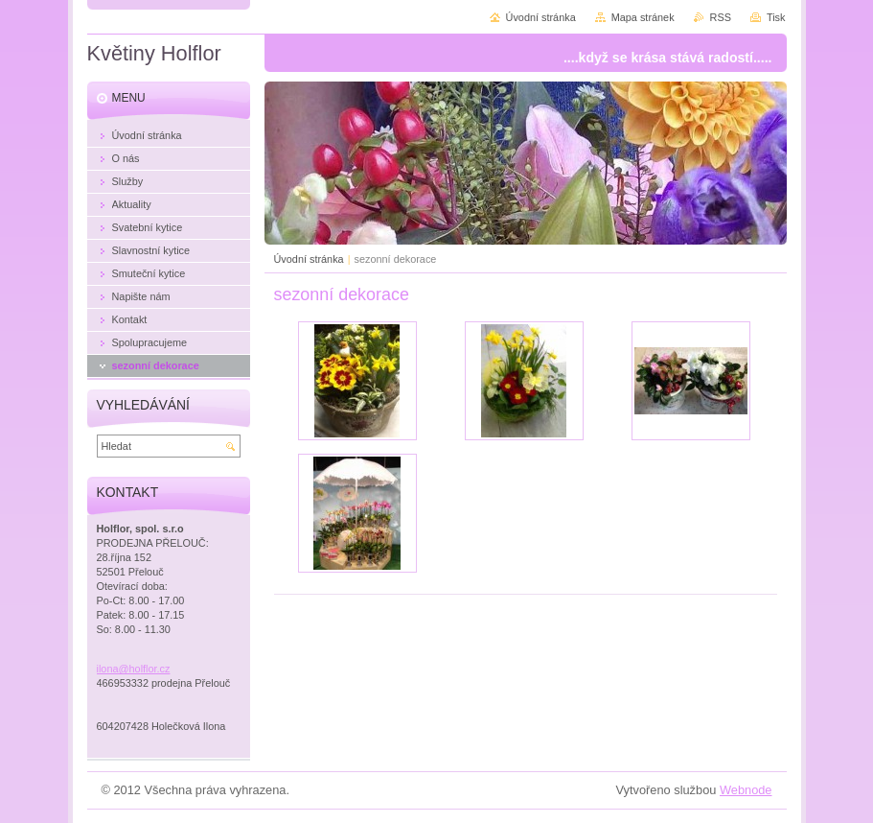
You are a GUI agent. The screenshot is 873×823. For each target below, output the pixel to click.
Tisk (776, 17)
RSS (720, 17)
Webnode (746, 790)
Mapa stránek (643, 17)
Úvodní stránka (309, 259)
